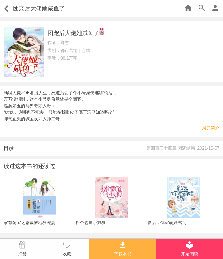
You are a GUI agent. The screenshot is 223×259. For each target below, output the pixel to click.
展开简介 (210, 128)
